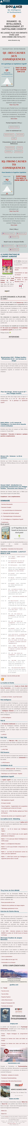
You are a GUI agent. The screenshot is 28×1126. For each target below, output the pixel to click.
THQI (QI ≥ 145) (13, 740)
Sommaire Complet (6, 507)
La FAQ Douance (5, 762)
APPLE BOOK (20, 134)
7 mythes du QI (23, 822)
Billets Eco (4, 1110)
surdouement (22, 757)
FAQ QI (12, 577)
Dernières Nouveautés (7, 504)
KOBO (14, 138)
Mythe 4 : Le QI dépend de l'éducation (10, 843)
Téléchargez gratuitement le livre (9, 908)
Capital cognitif (6, 779)
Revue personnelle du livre (8, 902)
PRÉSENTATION (10, 148)
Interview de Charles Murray (10, 911)
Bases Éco (4, 1104)
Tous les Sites (5, 994)
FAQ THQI (14, 660)
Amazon (7, 1116)
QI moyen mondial (6, 803)
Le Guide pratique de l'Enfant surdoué (10, 255)
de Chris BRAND (10, 890)
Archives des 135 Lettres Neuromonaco (11, 1081)
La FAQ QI (3, 734)
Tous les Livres (5, 991)
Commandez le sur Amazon (8, 962)
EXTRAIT (19, 148)
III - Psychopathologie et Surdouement (11, 516)
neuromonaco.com (14, 1063)
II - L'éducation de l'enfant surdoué (10, 513)
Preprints (6, 997)
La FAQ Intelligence (6, 717)
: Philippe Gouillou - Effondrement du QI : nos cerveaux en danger (14, 359)
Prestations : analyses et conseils (10, 1075)
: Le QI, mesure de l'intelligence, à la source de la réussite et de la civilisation (13, 424)
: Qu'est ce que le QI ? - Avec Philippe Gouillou (14, 392)
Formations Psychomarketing (8, 1078)
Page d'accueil (14, 600)
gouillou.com (14, 985)
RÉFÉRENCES (18, 151)
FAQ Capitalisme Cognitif (18, 667)
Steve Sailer (14, 118)
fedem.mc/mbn (14, 1098)
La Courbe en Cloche (7, 683)
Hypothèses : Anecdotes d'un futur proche (12, 549)
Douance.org (20, 302)
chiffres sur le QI (10, 768)
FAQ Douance (5, 752)
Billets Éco (24, 1102)
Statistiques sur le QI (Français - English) (11, 773)
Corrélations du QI (6, 765)
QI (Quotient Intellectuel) (8, 723)
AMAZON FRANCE (14, 127)
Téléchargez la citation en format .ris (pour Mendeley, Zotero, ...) (21, 279)
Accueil (12, 573)
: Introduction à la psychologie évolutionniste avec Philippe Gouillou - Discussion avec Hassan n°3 (14, 486)
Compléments (4, 522)
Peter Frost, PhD (14, 104)
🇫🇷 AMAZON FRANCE (8, 233)
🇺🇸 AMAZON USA (21, 233)
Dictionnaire (14, 565)
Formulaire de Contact (7, 1006)
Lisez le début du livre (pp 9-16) (9, 959)
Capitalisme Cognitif (7, 776)
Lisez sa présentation (6, 956)
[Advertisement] (14, 875)
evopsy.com (14, 1023)
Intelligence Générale (8, 710)
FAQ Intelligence (6, 700)
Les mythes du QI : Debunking (10, 819)
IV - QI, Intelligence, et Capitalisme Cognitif (12, 519)
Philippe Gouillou (12, 1123)
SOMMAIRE (9, 151)
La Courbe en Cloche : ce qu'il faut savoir (11, 696)
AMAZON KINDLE (8, 134)
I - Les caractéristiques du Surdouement (11, 510)
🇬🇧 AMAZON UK (14, 237)
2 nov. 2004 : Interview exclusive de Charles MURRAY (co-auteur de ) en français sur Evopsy (14, 933)
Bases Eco (4, 1113)
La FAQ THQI (4, 749)
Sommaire (5, 501)
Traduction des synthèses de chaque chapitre (13, 905)
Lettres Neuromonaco (6, 1000)
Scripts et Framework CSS (8, 1003)
